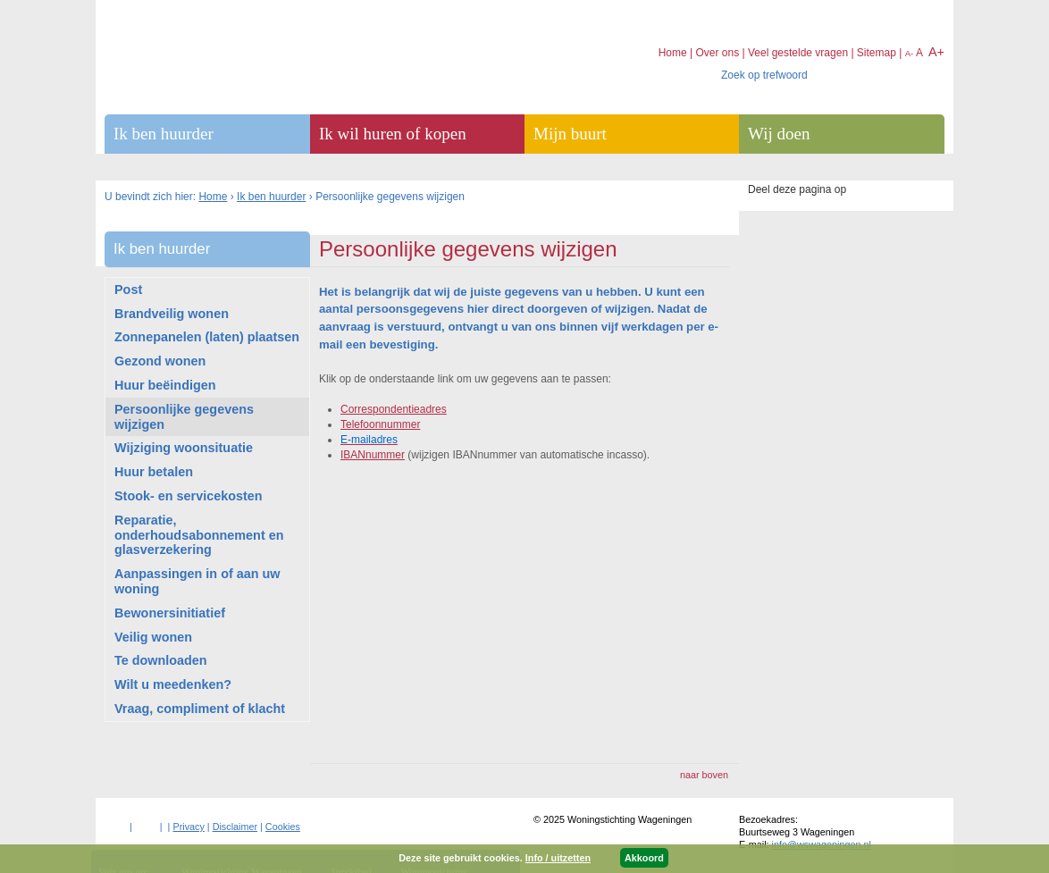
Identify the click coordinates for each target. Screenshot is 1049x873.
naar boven (704, 774)
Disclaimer (235, 826)
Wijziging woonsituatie (183, 448)
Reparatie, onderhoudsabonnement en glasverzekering (198, 535)
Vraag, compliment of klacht (199, 708)
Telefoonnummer (380, 424)
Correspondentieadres (393, 409)
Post (128, 289)
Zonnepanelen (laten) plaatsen (206, 337)
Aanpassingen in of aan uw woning (197, 581)
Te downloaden (160, 660)
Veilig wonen (153, 637)
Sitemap (876, 52)
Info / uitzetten (558, 857)
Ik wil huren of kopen (392, 133)
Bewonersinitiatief (169, 613)
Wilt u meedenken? (172, 684)
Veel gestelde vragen (798, 52)
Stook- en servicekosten (188, 496)
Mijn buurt (570, 133)
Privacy (188, 826)
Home (212, 196)
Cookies (282, 826)
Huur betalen (153, 472)
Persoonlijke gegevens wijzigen (184, 417)
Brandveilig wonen (171, 313)
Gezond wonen (160, 361)
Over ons (717, 52)
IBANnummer (372, 455)
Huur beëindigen (165, 385)
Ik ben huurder (271, 196)
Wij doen (779, 133)
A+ (936, 52)
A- (909, 53)
